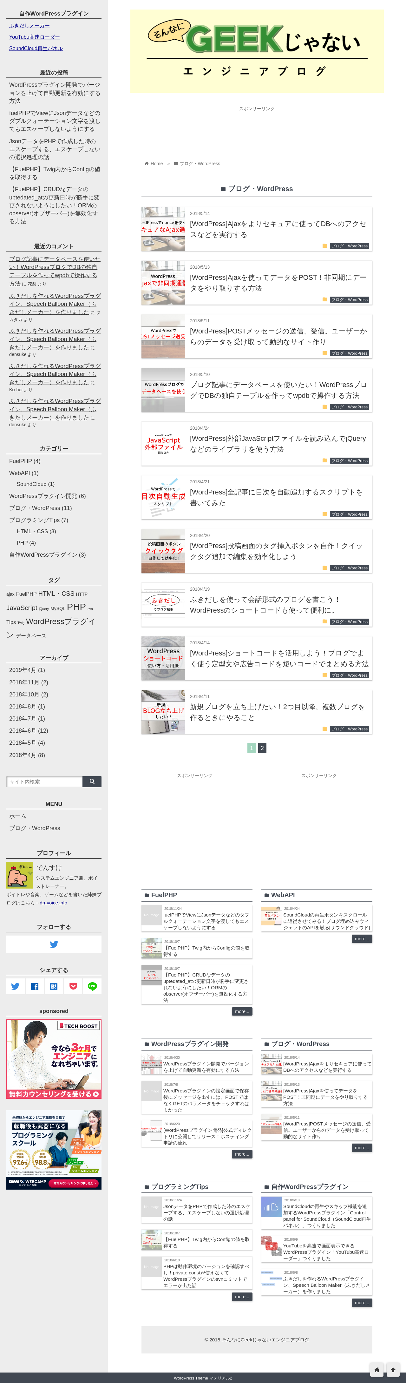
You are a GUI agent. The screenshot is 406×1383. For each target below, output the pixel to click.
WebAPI (19, 473)
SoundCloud (32, 484)
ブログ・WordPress (349, 246)
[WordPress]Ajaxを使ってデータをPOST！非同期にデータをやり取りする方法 (325, 1097)
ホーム (17, 816)
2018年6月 (22, 731)
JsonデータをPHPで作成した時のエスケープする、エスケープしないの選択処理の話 (206, 1213)
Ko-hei (16, 389)
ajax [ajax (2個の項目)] (10, 594)
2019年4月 (22, 670)
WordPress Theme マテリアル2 (203, 1378)
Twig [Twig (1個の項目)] (20, 623)
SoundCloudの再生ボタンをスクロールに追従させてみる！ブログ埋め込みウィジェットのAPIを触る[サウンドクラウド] (326, 921)
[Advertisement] (256, 128)
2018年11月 (24, 682)
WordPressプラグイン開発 (43, 496)
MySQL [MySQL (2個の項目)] (57, 608)
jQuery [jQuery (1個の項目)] (44, 609)
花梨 (32, 283)
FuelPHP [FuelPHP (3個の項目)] (26, 594)
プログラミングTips (34, 520)
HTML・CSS (32, 531)
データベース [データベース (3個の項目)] (31, 635)
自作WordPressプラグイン (43, 555)
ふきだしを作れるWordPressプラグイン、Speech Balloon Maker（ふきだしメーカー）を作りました (326, 1285)
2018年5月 (22, 743)
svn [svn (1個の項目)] (90, 609)
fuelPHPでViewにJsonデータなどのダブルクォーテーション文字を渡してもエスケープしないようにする (206, 921)
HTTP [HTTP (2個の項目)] (82, 594)
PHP (22, 543)
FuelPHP (20, 461)
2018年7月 (22, 718)
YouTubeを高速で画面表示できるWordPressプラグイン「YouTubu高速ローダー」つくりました (326, 1252)
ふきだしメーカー (29, 25)
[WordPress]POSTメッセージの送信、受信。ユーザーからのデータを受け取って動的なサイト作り (327, 1130)
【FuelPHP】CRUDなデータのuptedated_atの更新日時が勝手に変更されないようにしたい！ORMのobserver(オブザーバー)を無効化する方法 (206, 987)
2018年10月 (24, 694)
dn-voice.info (53, 902)
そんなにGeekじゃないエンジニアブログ (266, 1339)
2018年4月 (22, 755)
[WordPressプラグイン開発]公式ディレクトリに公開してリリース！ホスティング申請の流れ (207, 1136)
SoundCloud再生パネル (36, 48)
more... (242, 1011)
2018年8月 (22, 706)
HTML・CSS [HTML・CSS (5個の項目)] (56, 593)
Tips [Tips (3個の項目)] (11, 622)
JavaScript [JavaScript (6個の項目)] (21, 607)
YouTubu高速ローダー (34, 37)
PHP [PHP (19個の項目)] (76, 606)
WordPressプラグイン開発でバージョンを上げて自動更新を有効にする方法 (55, 93)
